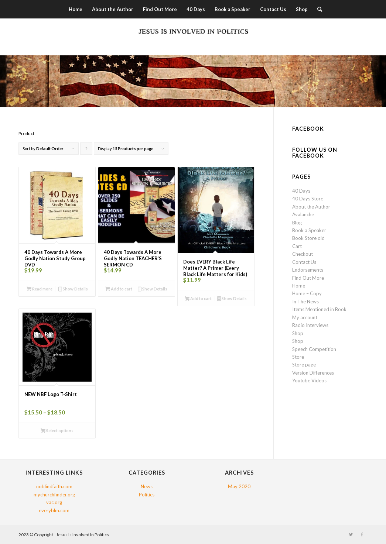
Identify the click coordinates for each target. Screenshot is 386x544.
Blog (297, 222)
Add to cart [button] (118, 289)
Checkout (302, 254)
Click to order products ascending (86, 150)
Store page (304, 365)
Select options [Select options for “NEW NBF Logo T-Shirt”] (57, 430)
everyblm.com (54, 510)
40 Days (301, 191)
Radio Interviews (310, 325)
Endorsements (307, 270)
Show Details (73, 289)
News (147, 486)
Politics (146, 494)
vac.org (54, 502)
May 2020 (239, 486)
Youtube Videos (309, 380)
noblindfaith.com (54, 486)
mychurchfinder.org (54, 494)
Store (298, 357)
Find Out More (308, 278)
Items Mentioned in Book (319, 309)
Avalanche (303, 214)
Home (298, 286)
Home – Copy (307, 293)
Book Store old (308, 238)
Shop (297, 333)
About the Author (311, 207)
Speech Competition (314, 349)
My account (304, 317)
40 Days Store (307, 199)
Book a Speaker (309, 230)
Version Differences (313, 373)
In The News (305, 301)
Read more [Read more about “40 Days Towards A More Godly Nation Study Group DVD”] (39, 289)
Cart (297, 246)
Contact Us (304, 262)
